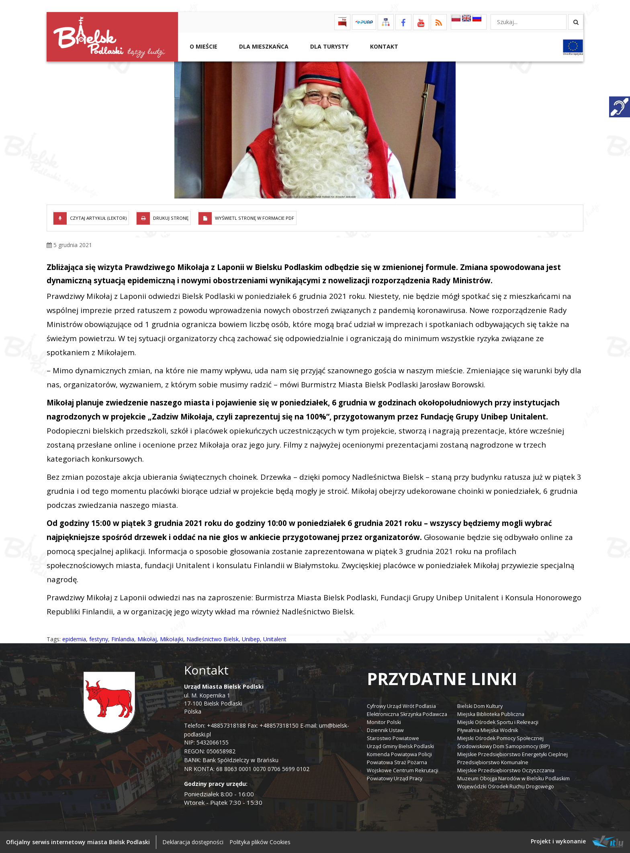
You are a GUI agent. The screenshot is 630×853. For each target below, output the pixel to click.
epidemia (74, 639)
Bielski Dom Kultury (480, 706)
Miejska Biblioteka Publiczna (490, 714)
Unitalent (274, 639)
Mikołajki (171, 639)
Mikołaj (147, 639)
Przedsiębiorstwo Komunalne (492, 762)
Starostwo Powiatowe (393, 738)
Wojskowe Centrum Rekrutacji (402, 770)
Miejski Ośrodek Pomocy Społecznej (500, 738)
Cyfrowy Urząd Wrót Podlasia (401, 706)
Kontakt (383, 46)
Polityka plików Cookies (259, 842)
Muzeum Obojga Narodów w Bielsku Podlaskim (513, 778)
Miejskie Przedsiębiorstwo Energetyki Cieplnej (512, 754)
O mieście (202, 46)
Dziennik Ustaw (385, 730)
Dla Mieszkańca (262, 46)
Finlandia (122, 639)
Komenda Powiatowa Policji (399, 754)
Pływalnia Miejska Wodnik (487, 730)
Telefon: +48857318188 (215, 725)
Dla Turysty (328, 46)
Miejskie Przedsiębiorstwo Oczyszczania (505, 770)
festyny (98, 639)
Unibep (251, 639)
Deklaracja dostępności (192, 842)
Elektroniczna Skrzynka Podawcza (407, 714)
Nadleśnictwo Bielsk (212, 639)
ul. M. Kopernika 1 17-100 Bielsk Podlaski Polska (224, 699)
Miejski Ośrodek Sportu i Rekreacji (497, 722)
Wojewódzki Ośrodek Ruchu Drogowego (505, 786)
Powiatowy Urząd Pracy (394, 778)
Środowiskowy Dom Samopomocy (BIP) (503, 746)
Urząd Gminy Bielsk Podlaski (400, 746)
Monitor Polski (384, 722)
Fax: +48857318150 (273, 725)
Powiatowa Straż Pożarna (397, 762)
